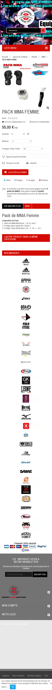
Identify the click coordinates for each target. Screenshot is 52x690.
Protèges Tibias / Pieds (11, 148)
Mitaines (5, 141)
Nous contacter (18, 676)
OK (13, 687)
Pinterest (43, 180)
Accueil (5, 57)
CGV (46, 676)
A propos (5, 676)
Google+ (30, 180)
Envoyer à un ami (12, 163)
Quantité (5, 134)
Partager (18, 180)
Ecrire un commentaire (40, 122)
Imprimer (33, 163)
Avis (27, 206)
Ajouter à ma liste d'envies (16, 156)
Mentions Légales (34, 676)
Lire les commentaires (14, 122)
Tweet (7, 180)
